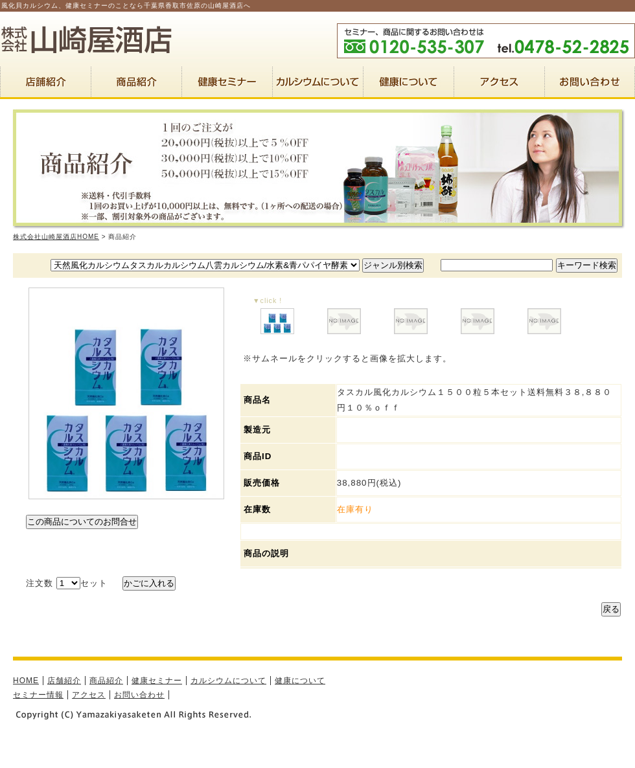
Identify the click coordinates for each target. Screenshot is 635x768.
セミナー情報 (38, 694)
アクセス (89, 694)
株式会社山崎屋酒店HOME (56, 236)
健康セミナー (157, 680)
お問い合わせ (139, 694)
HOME (26, 680)
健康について (300, 680)
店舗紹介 (64, 680)
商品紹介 (106, 680)
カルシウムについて (228, 680)
